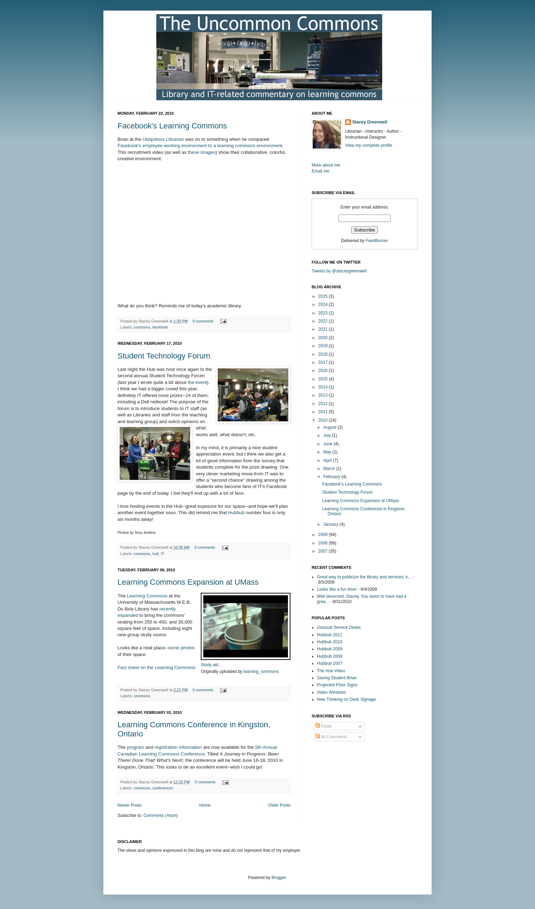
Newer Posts (130, 805)
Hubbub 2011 (329, 634)
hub (155, 554)
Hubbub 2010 (329, 641)
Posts (323, 726)
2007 (323, 551)
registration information (178, 747)
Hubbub (236, 512)
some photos (181, 647)
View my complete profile (368, 145)
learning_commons (261, 671)
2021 (323, 329)
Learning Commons (147, 595)
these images (201, 152)
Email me (320, 171)
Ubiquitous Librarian (163, 139)
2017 (323, 362)
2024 (323, 304)
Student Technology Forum (164, 355)
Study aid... (211, 664)
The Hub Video (331, 670)
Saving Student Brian (337, 677)
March (329, 468)
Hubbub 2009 (329, 648)
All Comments (331, 736)
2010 (323, 420)
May (327, 452)
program (135, 747)
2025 (323, 296)
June (328, 443)
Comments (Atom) (160, 815)
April (328, 460)
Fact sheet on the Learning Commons (157, 667)
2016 (323, 370)
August (330, 427)
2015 (323, 379)
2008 (323, 543)
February (332, 476)
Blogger (278, 877)
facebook (160, 327)
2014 (323, 387)
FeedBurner (377, 240)
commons (142, 327)
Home (205, 805)
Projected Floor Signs (337, 684)
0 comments (203, 321)
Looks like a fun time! (337, 589)
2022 (323, 321)
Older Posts (279, 805)
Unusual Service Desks (339, 627)
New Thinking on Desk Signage (346, 699)
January (331, 524)
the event (197, 382)
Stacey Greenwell (369, 122)
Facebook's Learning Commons (172, 125)
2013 (323, 395)
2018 (323, 354)
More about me (326, 165)
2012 (323, 403)
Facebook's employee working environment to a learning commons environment (200, 145)
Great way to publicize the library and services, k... (364, 576)
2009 (323, 534)
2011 (323, 411)
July (327, 435)
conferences (162, 788)
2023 (323, 313)
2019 (323, 345)
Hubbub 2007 (329, 663)
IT (162, 554)
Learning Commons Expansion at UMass (188, 582)
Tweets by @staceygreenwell (339, 271)
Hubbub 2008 (329, 656)
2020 (323, 337)
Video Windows (331, 692)
